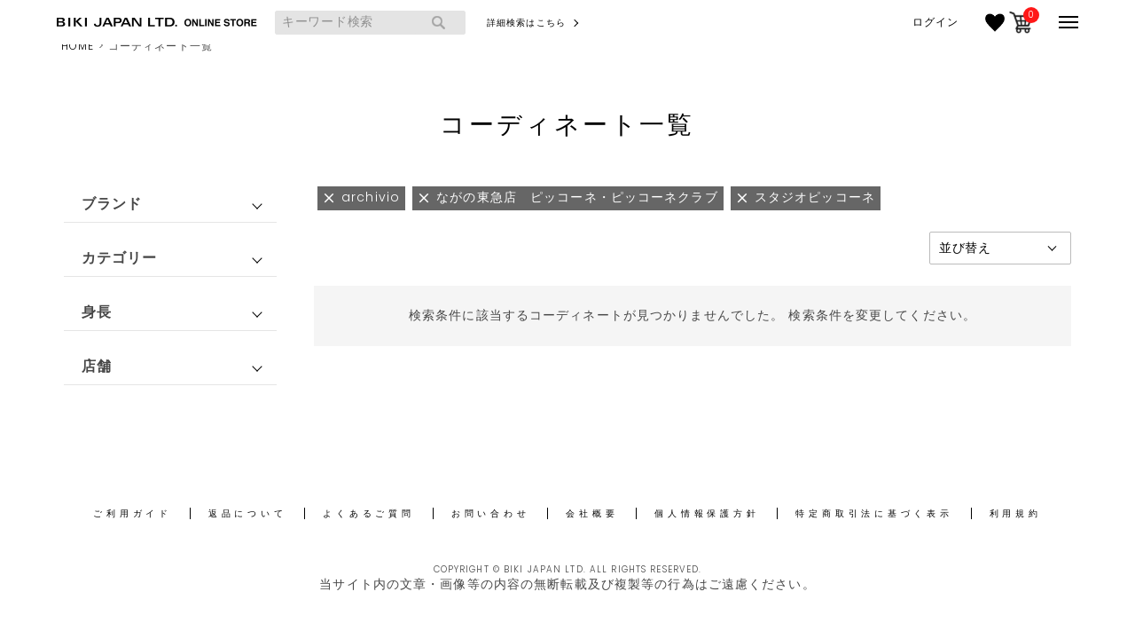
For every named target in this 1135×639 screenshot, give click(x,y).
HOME (77, 45)
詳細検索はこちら (526, 22)
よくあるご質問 (368, 513)
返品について (247, 513)
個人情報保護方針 (706, 513)
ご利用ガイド (132, 513)
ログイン (935, 22)
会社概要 (592, 513)
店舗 (97, 366)
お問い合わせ (490, 513)
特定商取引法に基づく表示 (873, 513)
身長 (97, 312)
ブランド (112, 203)
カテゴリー (120, 257)
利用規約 (1016, 513)
